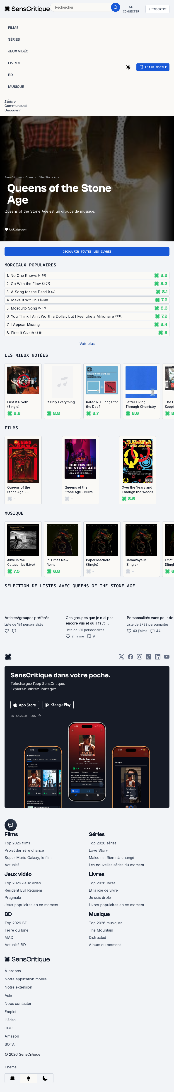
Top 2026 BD (16, 923)
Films (11, 834)
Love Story (98, 850)
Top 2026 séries (102, 843)
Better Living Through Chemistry (141, 404)
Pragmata (13, 897)
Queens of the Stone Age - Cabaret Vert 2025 (21, 489)
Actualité (12, 865)
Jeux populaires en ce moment (31, 905)
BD (8, 914)
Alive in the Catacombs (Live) (21, 562)
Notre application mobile (26, 979)
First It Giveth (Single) (17, 404)
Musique (99, 914)
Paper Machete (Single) (98, 562)
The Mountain (101, 930)
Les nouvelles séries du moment (116, 865)
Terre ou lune (16, 930)
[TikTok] (148, 658)
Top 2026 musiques (106, 923)
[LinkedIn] (157, 658)
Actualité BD (15, 944)
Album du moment (105, 944)
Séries (97, 834)
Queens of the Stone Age (42, 177)
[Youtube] (166, 658)
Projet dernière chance (24, 850)
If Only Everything (61, 402)
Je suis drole (100, 897)
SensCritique (13, 177)
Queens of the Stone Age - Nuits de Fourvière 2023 (79, 489)
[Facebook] (130, 658)
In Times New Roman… (57, 562)
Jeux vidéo (18, 874)
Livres (96, 874)
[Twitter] (121, 658)
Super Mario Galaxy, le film (28, 857)
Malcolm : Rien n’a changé (111, 857)
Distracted (97, 937)
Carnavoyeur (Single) (136, 562)
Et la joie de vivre (103, 890)
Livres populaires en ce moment (116, 905)
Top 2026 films (17, 843)
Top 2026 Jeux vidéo (23, 883)
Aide (8, 995)
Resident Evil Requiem (23, 890)
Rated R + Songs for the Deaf (102, 404)
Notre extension (18, 987)
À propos (13, 971)
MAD (9, 937)
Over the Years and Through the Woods (137, 489)
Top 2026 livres (102, 883)
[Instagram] (139, 658)
